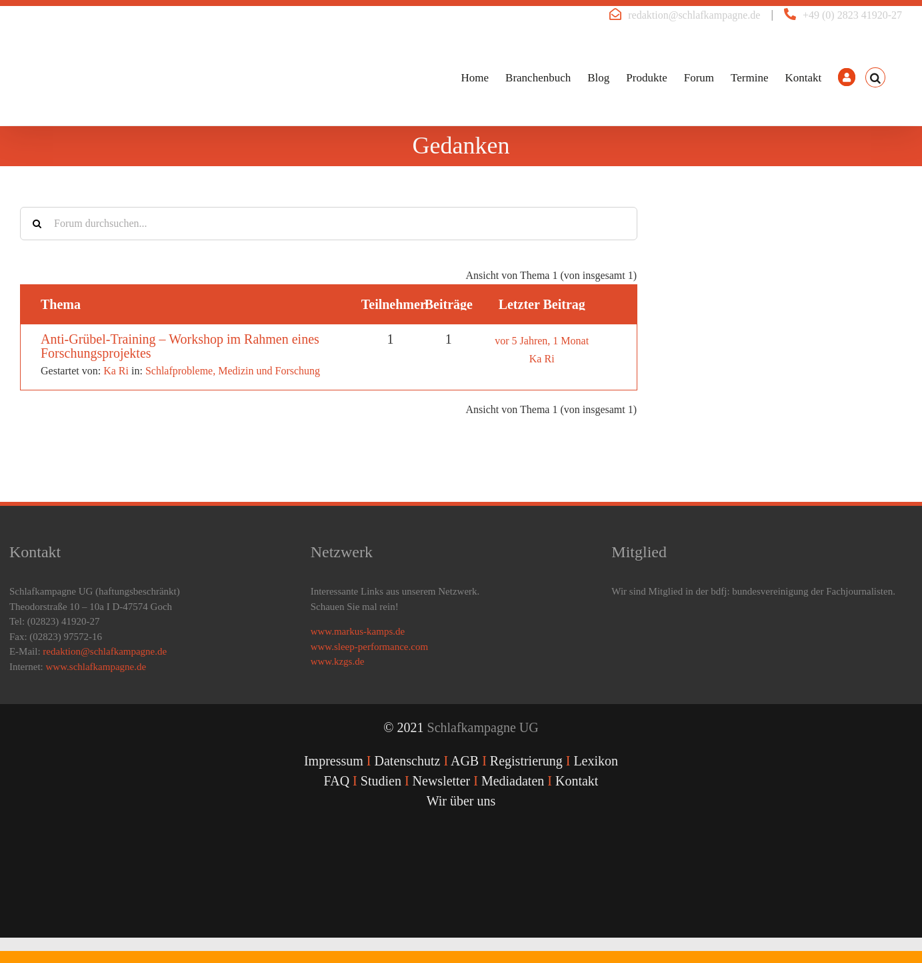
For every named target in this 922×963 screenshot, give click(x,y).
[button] (875, 77)
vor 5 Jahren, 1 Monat (542, 340)
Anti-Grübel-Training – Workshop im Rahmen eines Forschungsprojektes (180, 346)
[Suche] (36, 223)
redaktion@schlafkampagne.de (694, 15)
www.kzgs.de (338, 661)
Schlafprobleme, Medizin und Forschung (232, 370)
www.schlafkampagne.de (96, 666)
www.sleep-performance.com (369, 646)
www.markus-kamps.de (358, 631)
